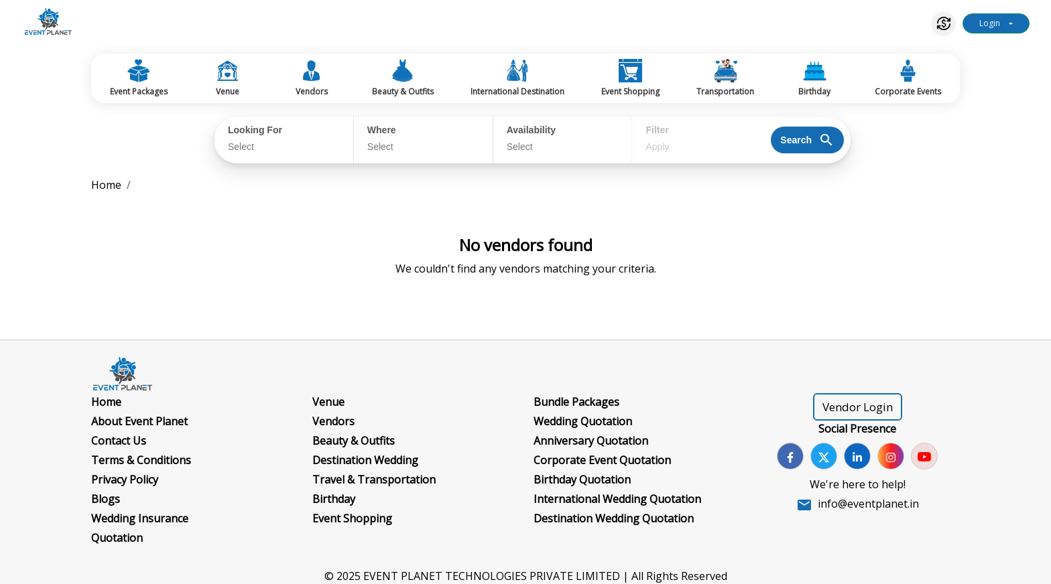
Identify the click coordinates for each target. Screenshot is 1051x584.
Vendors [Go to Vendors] (333, 421)
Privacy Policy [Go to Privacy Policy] (124, 479)
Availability (531, 130)
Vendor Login (857, 407)
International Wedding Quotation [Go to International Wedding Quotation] (617, 499)
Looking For (255, 130)
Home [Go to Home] (106, 401)
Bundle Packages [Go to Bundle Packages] (576, 401)
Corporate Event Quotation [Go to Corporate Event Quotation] (602, 460)
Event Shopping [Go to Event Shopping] (352, 518)
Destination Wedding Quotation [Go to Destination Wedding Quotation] (614, 518)
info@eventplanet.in (868, 503)
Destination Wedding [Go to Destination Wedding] (365, 460)
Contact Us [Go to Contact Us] (118, 440)
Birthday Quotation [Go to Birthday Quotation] (582, 479)
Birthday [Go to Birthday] (333, 499)
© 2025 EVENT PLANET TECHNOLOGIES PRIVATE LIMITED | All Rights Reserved (525, 576)
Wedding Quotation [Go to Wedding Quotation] (583, 421)
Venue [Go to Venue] (328, 401)
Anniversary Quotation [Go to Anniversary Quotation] (591, 440)
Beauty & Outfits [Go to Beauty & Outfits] (353, 440)
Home (106, 184)
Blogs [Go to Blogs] (105, 499)
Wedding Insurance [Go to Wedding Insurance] (139, 518)
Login (989, 23)
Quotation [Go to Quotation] (117, 537)
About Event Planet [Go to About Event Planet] (139, 421)
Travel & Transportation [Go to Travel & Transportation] (374, 479)
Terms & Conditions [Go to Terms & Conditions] (141, 460)
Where (381, 130)
